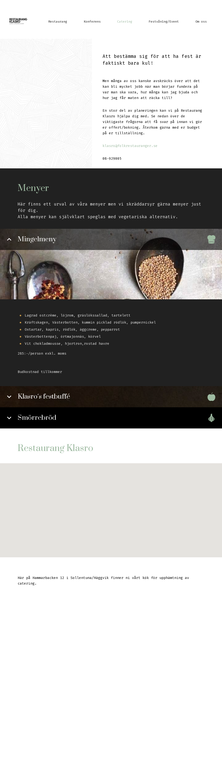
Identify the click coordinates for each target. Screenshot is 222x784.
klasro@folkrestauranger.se (130, 146)
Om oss (201, 22)
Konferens (92, 22)
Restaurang (57, 22)
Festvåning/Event (164, 22)
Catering (124, 22)
